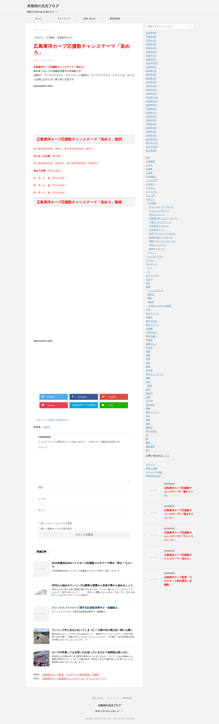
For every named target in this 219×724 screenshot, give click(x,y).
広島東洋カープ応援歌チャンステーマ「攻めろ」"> (84, 406)
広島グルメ (151, 344)
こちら (166, 455)
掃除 (148, 355)
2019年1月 (151, 93)
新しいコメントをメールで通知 (56, 523)
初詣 (149, 385)
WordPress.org (153, 476)
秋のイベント (152, 412)
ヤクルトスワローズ (159, 211)
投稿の (152, 468)
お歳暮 (149, 169)
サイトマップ (64, 18)
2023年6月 (151, 33)
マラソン (151, 252)
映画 (148, 366)
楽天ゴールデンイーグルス (162, 233)
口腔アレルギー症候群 (160, 306)
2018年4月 (151, 124)
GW (148, 157)
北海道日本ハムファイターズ (163, 218)
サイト (41, 510)
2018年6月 (151, 116)
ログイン (150, 464)
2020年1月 (151, 59)
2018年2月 (151, 131)
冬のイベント (152, 313)
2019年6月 (151, 74)
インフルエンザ (155, 290)
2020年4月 (151, 52)
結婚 (148, 420)
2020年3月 (151, 55)
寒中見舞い (151, 336)
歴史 (148, 389)
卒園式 (149, 317)
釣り (148, 450)
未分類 (149, 370)
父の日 (149, 401)
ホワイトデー (152, 275)
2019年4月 (151, 82)
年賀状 (149, 340)
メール (42, 499)
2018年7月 (151, 112)
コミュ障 (150, 195)
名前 (41, 487)
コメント (42, 447)
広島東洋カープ (62, 420)
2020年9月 (151, 44)
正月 (148, 382)
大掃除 (149, 328)
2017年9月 (151, 150)
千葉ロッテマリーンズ (160, 222)
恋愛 (148, 351)
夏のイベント (152, 325)
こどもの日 (151, 180)
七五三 (149, 279)
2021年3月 (151, 36)
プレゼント (151, 264)
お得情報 (150, 161)
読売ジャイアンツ (158, 245)
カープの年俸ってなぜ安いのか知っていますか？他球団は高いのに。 (91, 652)
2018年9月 (151, 105)
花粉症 (150, 302)
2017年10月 (152, 147)
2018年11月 (152, 97)
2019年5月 (151, 78)
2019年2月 (151, 90)
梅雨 (148, 378)
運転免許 (150, 446)
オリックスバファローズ (161, 207)
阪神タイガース (157, 249)
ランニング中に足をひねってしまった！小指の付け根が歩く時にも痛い (92, 630)
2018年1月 (151, 135)
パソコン (150, 260)
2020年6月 (151, 48)
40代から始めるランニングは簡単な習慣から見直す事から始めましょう (92, 585)
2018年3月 (151, 128)
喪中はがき (151, 321)
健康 (148, 287)
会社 (148, 283)
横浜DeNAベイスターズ (161, 237)
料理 (148, 359)
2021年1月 (151, 40)
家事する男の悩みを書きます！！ (109, 711)
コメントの (154, 472)
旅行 (148, 363)
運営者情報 (115, 18)
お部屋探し (151, 176)
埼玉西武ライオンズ (159, 226)
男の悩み (150, 404)
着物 (148, 408)
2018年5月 (151, 120)
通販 (148, 442)
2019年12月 (152, 63)
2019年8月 (151, 67)
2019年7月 (151, 71)
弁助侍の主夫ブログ (43, 6)
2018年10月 (152, 101)
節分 (148, 416)
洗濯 (148, 397)
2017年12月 (152, 139)
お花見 (149, 172)
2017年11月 (152, 143)
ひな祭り (150, 184)
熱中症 (150, 294)
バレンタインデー (155, 256)
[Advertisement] (84, 109)
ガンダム (150, 188)
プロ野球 (50, 420)
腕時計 (149, 427)
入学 (148, 309)
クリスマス (151, 192)
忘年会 (149, 347)
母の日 (149, 393)
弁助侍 (46, 427)
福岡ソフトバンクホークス (162, 241)
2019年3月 (151, 86)
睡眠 (149, 298)
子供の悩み (151, 332)
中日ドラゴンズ (157, 214)
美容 (148, 423)
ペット (149, 268)
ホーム (38, 18)
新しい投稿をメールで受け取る (56, 528)
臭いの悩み (151, 431)
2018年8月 (151, 109)
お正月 (149, 165)
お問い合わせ (89, 18)
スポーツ (40, 420)
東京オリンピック (155, 374)
